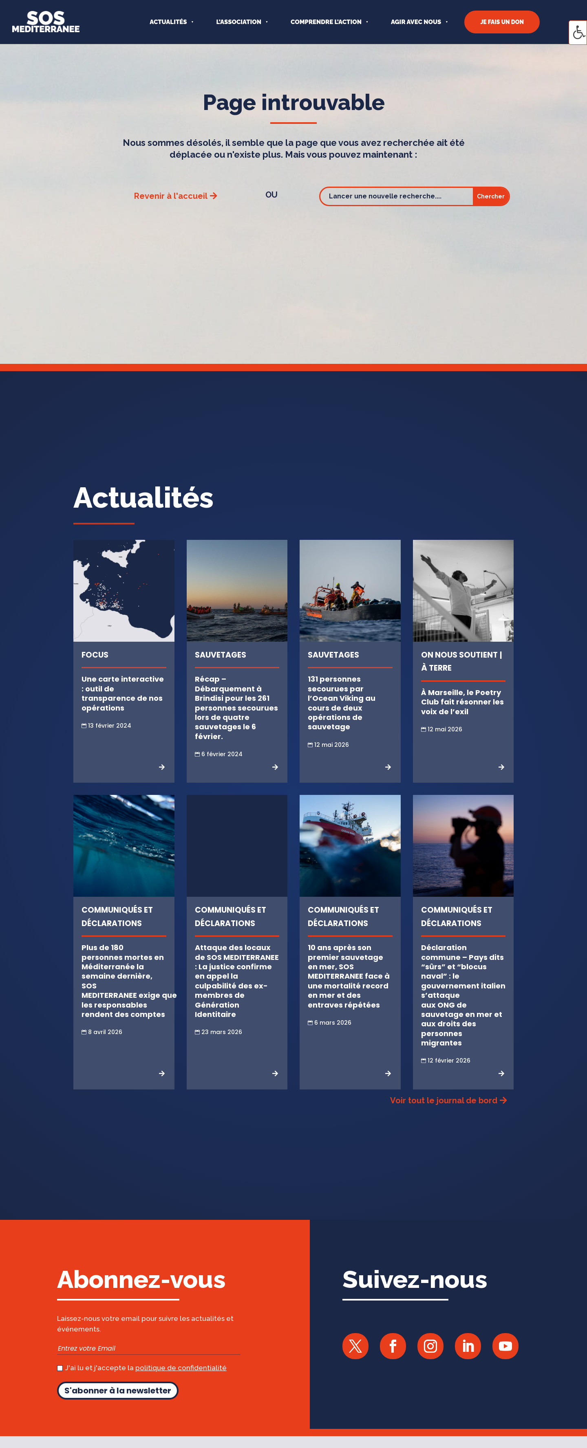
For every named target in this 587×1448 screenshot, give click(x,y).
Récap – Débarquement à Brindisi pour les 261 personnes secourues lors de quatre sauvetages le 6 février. (236, 707)
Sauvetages (220, 654)
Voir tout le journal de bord (443, 1100)
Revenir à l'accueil (170, 196)
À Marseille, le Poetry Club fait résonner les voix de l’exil (462, 702)
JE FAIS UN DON (502, 22)
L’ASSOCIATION (238, 22)
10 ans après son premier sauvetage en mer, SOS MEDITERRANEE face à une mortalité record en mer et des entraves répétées (349, 976)
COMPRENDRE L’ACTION (326, 22)
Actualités (168, 22)
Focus (95, 654)
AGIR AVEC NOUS (416, 22)
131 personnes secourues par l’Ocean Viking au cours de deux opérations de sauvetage (341, 703)
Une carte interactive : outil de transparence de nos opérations (123, 693)
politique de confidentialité (181, 1368)
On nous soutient (459, 654)
